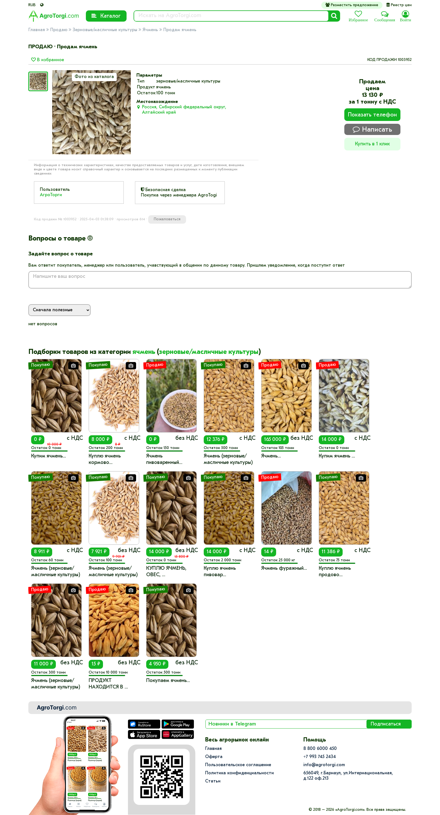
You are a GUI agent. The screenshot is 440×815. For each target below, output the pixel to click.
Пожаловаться (167, 219)
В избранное (47, 60)
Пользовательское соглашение (238, 765)
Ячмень (150, 30)
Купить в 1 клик (372, 144)
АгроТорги (51, 195)
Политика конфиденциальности (239, 773)
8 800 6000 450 (320, 749)
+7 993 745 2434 (319, 757)
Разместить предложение (352, 5)
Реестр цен (399, 5)
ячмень (143, 352)
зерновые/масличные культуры (208, 352)
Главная (36, 30)
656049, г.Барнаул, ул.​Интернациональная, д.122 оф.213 (348, 776)
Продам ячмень (179, 30)
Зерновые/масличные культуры (105, 30)
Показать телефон (372, 115)
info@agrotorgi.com (324, 765)
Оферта (214, 757)
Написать (372, 129)
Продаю (58, 30)
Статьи (213, 781)
